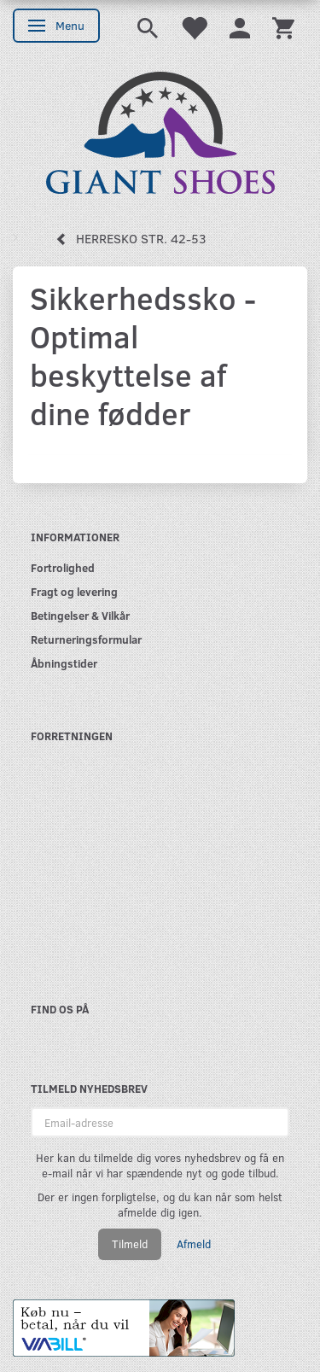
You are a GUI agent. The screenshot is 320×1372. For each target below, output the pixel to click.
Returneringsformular (86, 639)
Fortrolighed (63, 567)
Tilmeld (130, 1244)
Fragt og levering (74, 591)
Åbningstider (64, 663)
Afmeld (194, 1244)
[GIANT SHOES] (160, 131)
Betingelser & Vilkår (80, 615)
